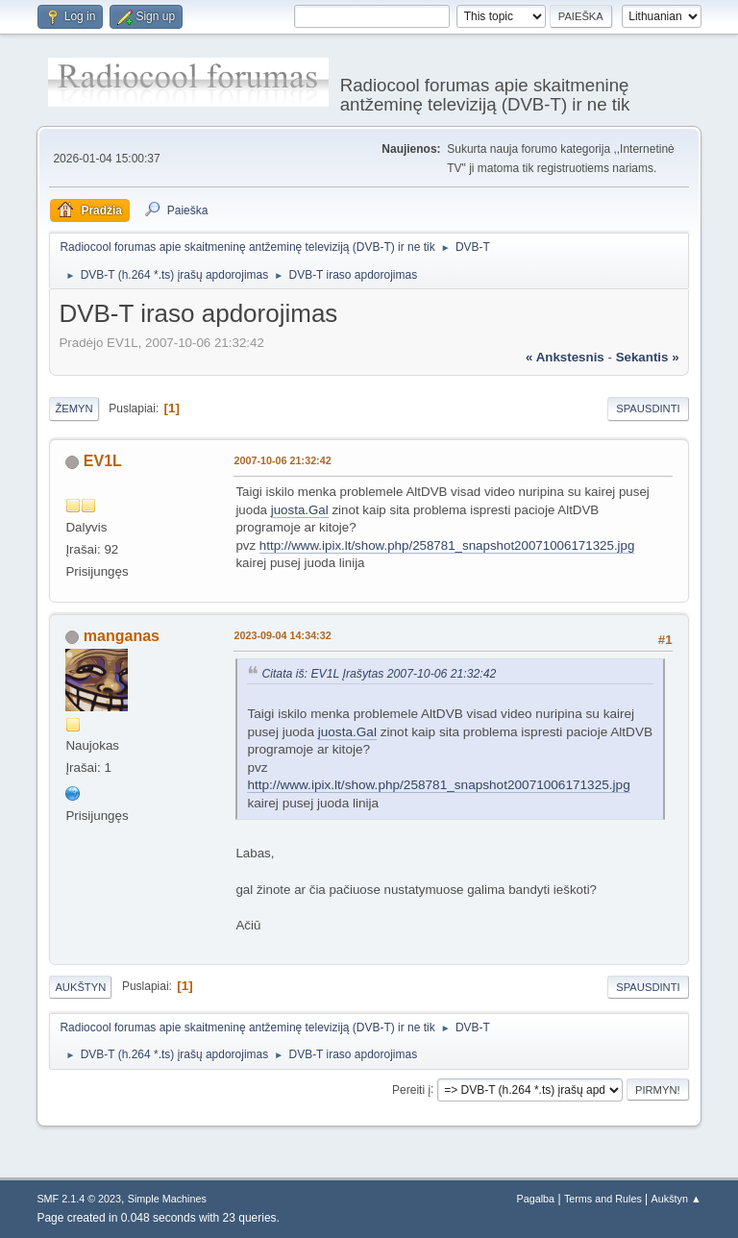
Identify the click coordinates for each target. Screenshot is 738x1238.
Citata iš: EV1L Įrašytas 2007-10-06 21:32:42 (378, 674)
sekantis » (647, 357)
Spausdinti (647, 408)
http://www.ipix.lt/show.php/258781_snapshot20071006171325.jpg (447, 545)
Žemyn (73, 408)
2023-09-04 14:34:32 (282, 635)
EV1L (103, 461)
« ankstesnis (565, 357)
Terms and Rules (603, 1198)
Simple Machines (167, 1198)
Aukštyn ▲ (676, 1198)
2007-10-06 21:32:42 (282, 460)
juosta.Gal (300, 510)
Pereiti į (411, 1089)
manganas (122, 636)
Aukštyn (80, 987)
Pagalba (536, 1198)
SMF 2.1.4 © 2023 (79, 1198)
